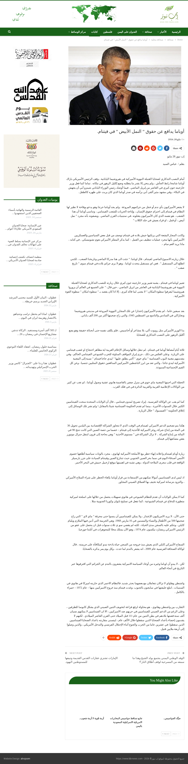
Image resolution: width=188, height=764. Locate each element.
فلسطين (107, 32)
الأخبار (163, 32)
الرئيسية (176, 32)
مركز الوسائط (78, 32)
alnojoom (25, 758)
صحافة (148, 32)
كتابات (94, 32)
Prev (175, 734)
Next (165, 734)
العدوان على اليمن (127, 32)
